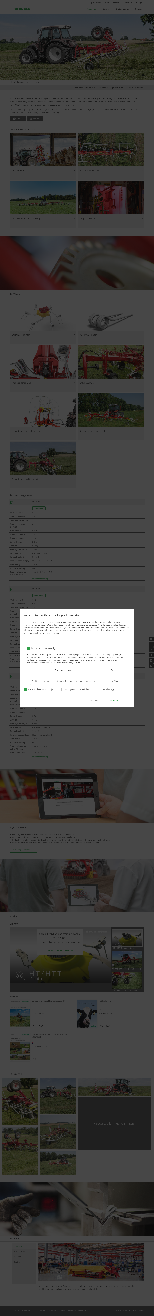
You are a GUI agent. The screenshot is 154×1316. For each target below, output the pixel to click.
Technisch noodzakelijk (43, 648)
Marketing (108, 689)
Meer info (28, 685)
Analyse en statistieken (77, 689)
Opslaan (94, 700)
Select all (114, 700)
